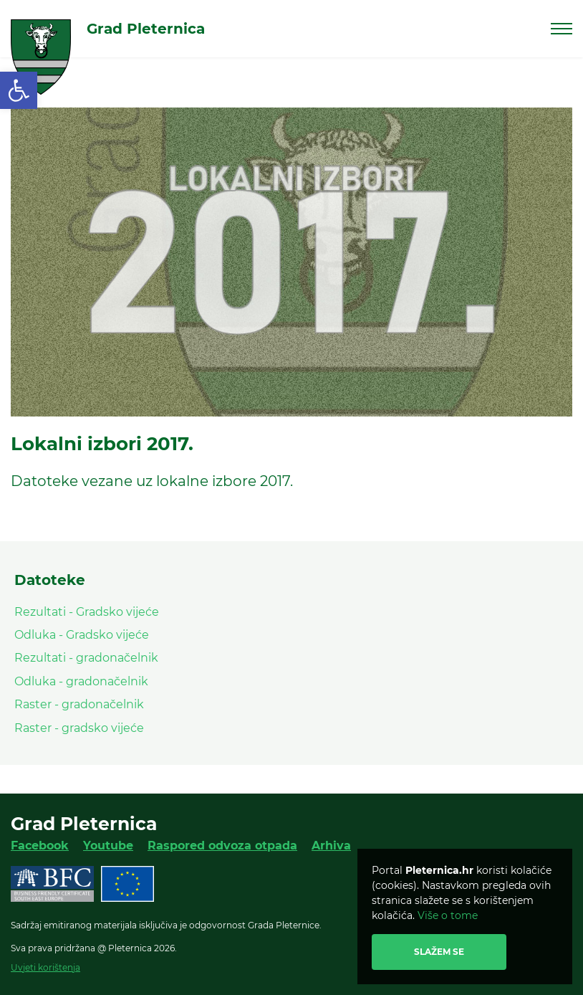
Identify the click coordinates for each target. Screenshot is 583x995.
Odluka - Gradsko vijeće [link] (81, 635)
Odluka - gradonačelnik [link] (81, 681)
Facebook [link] (40, 845)
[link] (18, 90)
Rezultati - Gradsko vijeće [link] (86, 612)
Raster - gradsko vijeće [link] (79, 728)
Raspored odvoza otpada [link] (222, 845)
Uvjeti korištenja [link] (45, 967)
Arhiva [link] (331, 845)
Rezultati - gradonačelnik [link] (86, 658)
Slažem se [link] (439, 951)
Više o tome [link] (448, 915)
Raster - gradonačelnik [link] (79, 704)
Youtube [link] (108, 845)
